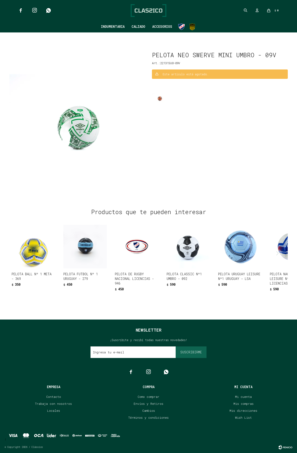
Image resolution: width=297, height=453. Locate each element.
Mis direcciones (243, 411)
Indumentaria (113, 26)
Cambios (148, 411)
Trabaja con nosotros (53, 404)
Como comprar (148, 397)
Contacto (53, 397)
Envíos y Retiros (148, 404)
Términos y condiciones (148, 417)
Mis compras (243, 404)
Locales (53, 411)
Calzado (138, 26)
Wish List (243, 417)
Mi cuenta (243, 397)
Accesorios (162, 26)
